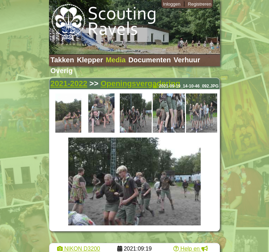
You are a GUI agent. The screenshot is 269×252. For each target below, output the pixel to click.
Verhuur (187, 60)
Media (116, 60)
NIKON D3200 (78, 249)
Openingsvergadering (140, 83)
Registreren (199, 4)
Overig (61, 71)
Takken (62, 60)
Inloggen (171, 4)
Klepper (90, 60)
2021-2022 (68, 83)
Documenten (150, 60)
